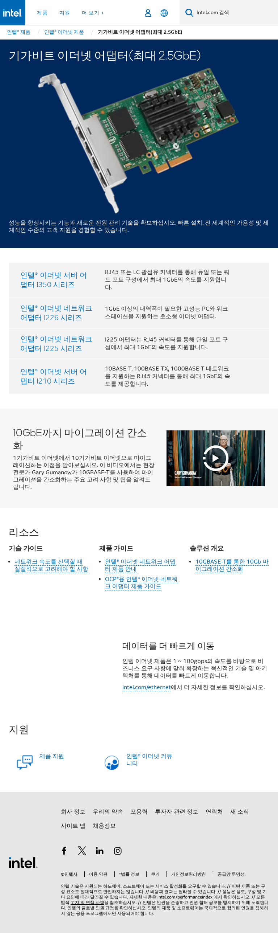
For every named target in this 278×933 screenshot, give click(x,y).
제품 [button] (42, 12)
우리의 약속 (108, 811)
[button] (139, 668)
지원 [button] (64, 12)
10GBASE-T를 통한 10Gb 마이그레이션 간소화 (232, 565)
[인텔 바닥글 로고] (23, 862)
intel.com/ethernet (146, 687)
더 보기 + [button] (93, 12)
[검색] (189, 12)
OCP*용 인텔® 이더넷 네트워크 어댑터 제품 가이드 (141, 583)
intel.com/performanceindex (184, 897)
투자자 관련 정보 (176, 811)
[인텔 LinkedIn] (100, 852)
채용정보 (104, 826)
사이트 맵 (73, 826)
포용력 (139, 811)
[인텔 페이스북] (64, 852)
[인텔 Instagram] (118, 852)
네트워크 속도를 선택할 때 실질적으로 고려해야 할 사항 (51, 565)
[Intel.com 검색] (236, 13)
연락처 (214, 811)
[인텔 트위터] (82, 852)
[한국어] (164, 12)
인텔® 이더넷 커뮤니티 (149, 760)
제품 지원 (51, 756)
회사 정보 (73, 811)
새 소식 (239, 811)
